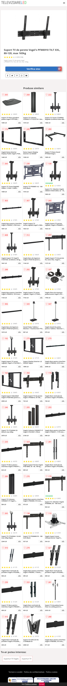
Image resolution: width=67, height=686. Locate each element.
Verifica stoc (44, 69)
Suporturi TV (26, 659)
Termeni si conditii (15, 672)
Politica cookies (51, 672)
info (19, 123)
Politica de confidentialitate (34, 672)
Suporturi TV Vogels (11, 659)
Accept (41, 684)
